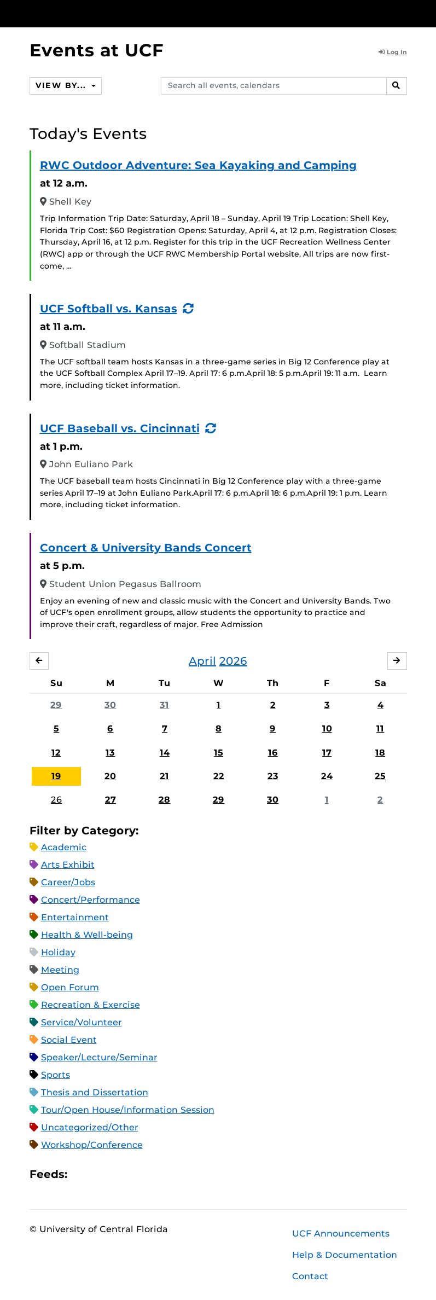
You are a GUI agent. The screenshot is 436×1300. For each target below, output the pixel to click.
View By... (62, 85)
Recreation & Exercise (90, 1005)
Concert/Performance (90, 900)
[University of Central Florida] (102, 13)
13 (110, 752)
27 (110, 799)
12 (56, 752)
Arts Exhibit (68, 865)
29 (56, 705)
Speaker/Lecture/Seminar (99, 1057)
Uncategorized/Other (89, 1127)
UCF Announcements (341, 1233)
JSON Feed (156, 1174)
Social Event (69, 1040)
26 (56, 799)
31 (164, 705)
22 (218, 776)
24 (327, 776)
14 (165, 752)
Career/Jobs (68, 882)
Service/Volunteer (81, 1022)
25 (380, 776)
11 (380, 728)
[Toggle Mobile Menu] (404, 13)
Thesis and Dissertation (94, 1092)
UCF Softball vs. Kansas (108, 308)
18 (380, 752)
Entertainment (75, 917)
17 (327, 752)
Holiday (58, 952)
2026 (233, 661)
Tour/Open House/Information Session (127, 1110)
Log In (393, 52)
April (202, 661)
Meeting (60, 970)
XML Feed (137, 1174)
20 (110, 776)
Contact (310, 1276)
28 (164, 799)
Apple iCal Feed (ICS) (81, 1174)
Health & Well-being (87, 935)
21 (164, 776)
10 (327, 728)
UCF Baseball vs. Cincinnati (120, 428)
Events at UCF (97, 50)
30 (110, 705)
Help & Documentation (344, 1255)
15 (218, 752)
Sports (55, 1075)
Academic (63, 847)
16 (273, 752)
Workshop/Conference (92, 1145)
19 (56, 776)
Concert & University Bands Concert (146, 547)
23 (273, 776)
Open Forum (70, 987)
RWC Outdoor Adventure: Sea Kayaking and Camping (198, 165)
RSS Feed (118, 1174)
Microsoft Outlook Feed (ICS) (100, 1174)
